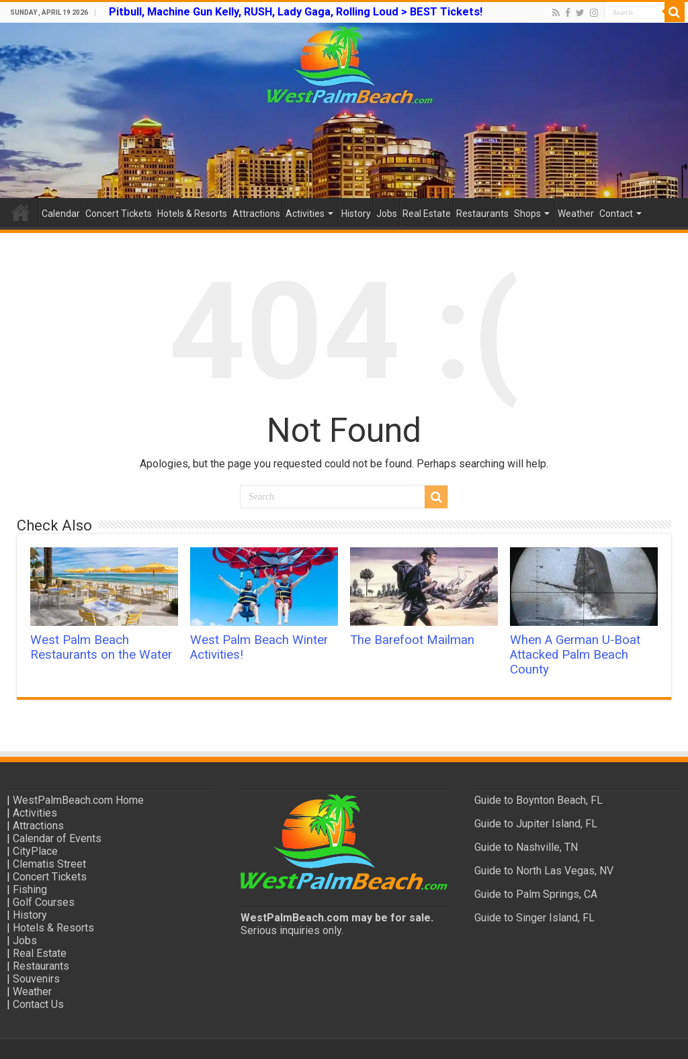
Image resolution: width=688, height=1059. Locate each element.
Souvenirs (36, 978)
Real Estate (426, 213)
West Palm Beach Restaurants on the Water (101, 647)
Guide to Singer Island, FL (534, 917)
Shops (527, 213)
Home (20, 212)
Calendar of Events (57, 838)
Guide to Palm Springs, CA (535, 894)
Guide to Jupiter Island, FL (535, 823)
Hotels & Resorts (192, 213)
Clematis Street (49, 864)
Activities (305, 213)
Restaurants (482, 213)
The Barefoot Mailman (412, 640)
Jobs (386, 213)
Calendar (61, 213)
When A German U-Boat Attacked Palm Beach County (575, 655)
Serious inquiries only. (292, 930)
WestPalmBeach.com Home (78, 800)
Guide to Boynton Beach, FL (538, 800)
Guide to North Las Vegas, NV (543, 870)
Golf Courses (44, 902)
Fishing (30, 889)
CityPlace (35, 851)
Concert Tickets (118, 213)
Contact (616, 213)
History (356, 213)
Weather (576, 213)
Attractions (256, 213)
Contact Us (38, 1004)
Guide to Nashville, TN (526, 847)
